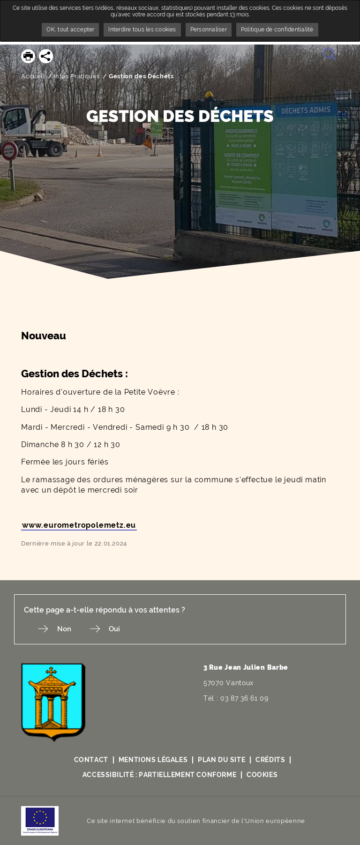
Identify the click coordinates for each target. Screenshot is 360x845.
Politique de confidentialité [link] (277, 29)
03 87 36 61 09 (244, 699)
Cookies (263, 775)
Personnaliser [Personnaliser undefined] (208, 29)
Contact (90, 760)
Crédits (271, 760)
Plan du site (222, 760)
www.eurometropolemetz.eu (79, 525)
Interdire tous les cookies (142, 29)
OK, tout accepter (70, 29)
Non (68, 629)
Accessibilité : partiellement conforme (159, 775)
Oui (125, 629)
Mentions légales (153, 760)
